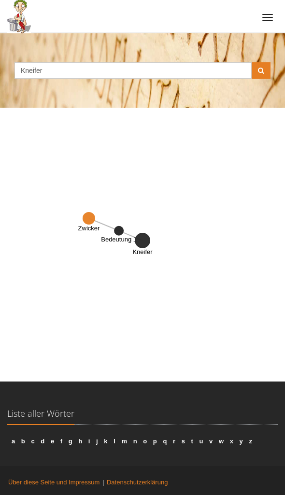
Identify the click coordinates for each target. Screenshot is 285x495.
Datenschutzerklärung (137, 482)
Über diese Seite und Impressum (54, 482)
